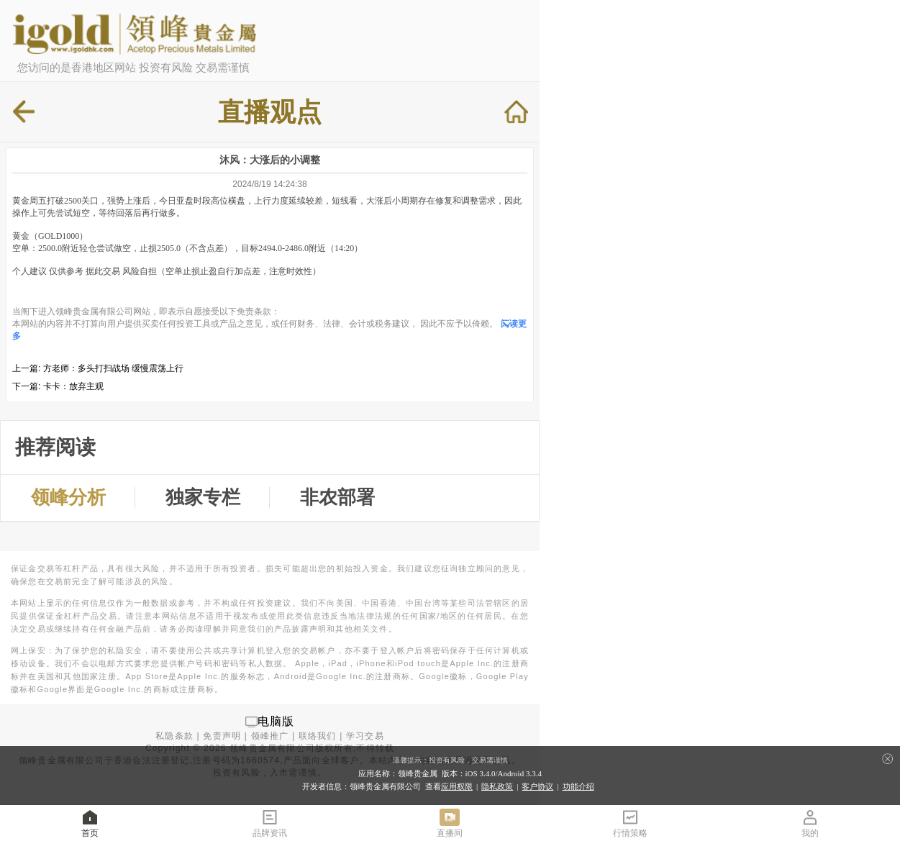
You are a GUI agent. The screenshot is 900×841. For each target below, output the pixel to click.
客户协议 (537, 786)
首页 (90, 822)
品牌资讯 (270, 822)
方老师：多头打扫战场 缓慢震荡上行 (113, 368)
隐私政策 (497, 786)
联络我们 (318, 736)
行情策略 (630, 822)
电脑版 (276, 721)
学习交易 (365, 736)
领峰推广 (270, 736)
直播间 (450, 822)
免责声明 (222, 736)
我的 (810, 822)
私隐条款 (174, 736)
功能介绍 (578, 786)
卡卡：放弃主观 (73, 386)
